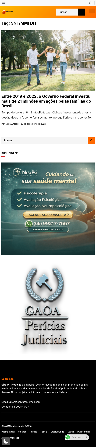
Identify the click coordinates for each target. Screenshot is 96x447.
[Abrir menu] (3, 3)
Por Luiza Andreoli (10, 124)
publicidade (9, 153)
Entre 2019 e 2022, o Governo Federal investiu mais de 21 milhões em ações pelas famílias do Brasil (46, 101)
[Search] (91, 140)
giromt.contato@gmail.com (24, 401)
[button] (6, 441)
